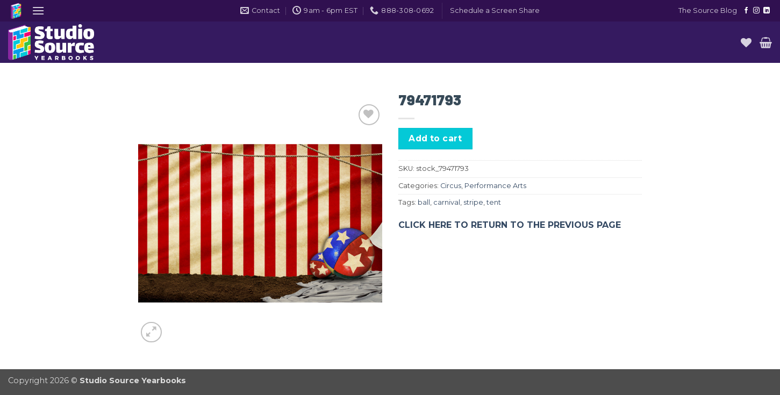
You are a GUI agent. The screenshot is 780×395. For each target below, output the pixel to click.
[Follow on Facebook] (746, 11)
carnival (446, 202)
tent (493, 202)
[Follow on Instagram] (756, 11)
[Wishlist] (746, 42)
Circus (450, 186)
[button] (38, 10)
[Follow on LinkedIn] (766, 11)
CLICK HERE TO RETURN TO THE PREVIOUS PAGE (509, 225)
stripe (473, 202)
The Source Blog (707, 10)
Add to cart (435, 138)
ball (424, 202)
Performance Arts (495, 186)
